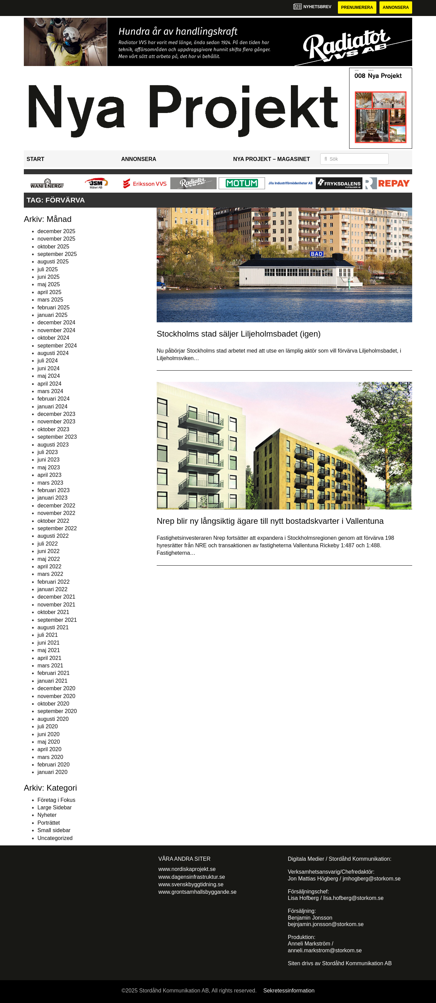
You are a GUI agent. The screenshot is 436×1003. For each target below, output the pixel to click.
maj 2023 (48, 467)
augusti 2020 (53, 719)
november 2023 (56, 422)
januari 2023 (52, 498)
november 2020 (56, 696)
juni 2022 (48, 551)
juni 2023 (48, 460)
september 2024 (57, 346)
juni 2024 (48, 368)
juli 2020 (47, 726)
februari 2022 (53, 582)
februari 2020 (53, 764)
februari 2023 (53, 490)
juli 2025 (47, 269)
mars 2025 (50, 300)
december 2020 (56, 688)
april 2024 (49, 384)
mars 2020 (50, 757)
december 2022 (56, 505)
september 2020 (57, 711)
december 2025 (56, 231)
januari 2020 (52, 772)
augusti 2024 (53, 353)
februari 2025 (53, 307)
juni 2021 (48, 643)
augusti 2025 (53, 261)
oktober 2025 (53, 246)
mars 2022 (50, 574)
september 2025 (57, 254)
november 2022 (56, 513)
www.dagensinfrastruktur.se (191, 877)
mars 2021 (50, 665)
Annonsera (396, 7)
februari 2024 (53, 399)
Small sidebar (54, 830)
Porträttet (48, 823)
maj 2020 (48, 742)
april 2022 (49, 566)
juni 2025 (48, 277)
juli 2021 (47, 635)
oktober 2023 (53, 429)
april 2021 (49, 658)
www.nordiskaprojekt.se (187, 869)
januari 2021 (52, 681)
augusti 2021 (53, 627)
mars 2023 (50, 483)
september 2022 (57, 528)
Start (35, 159)
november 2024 (56, 330)
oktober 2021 (53, 612)
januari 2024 (52, 406)
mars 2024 (50, 391)
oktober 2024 (53, 338)
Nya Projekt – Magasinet (271, 159)
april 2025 (49, 292)
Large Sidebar (54, 807)
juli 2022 (47, 544)
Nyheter (47, 815)
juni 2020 (48, 734)
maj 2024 (48, 376)
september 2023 (57, 437)
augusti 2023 (53, 445)
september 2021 (57, 620)
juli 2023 (47, 452)
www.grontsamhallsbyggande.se (197, 892)
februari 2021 (53, 673)
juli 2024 (47, 360)
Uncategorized (55, 838)
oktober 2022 (53, 521)
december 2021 (56, 597)
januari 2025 (52, 315)
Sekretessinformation (288, 990)
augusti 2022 (53, 536)
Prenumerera (357, 7)
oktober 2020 (53, 704)
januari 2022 (52, 589)
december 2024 (56, 323)
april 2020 (49, 749)
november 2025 (56, 239)
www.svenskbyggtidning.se (190, 884)
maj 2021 (48, 650)
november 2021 (56, 605)
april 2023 (49, 475)
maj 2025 (48, 285)
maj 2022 (48, 559)
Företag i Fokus (56, 800)
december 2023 (56, 414)
